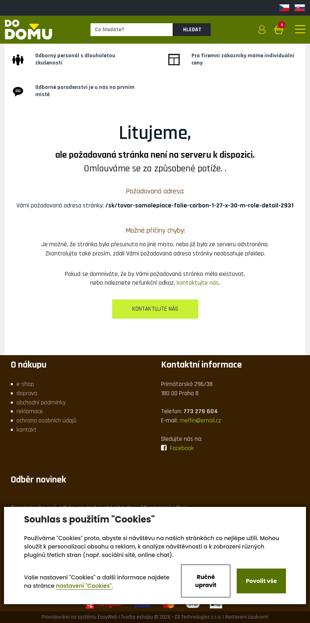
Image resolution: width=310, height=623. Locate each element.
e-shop (25, 384)
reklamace (29, 411)
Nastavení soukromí (246, 617)
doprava (26, 393)
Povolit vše (261, 581)
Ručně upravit (205, 581)
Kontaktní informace (201, 365)
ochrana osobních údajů (46, 420)
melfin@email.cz (200, 420)
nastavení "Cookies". (84, 586)
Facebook (177, 448)
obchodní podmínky (41, 402)
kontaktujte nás (198, 283)
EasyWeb (107, 617)
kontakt (26, 430)
